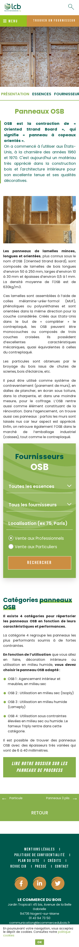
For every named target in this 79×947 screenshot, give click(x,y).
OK (39, 942)
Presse (41, 866)
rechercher (39, 562)
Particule (16, 798)
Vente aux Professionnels (36, 538)
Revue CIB (18, 866)
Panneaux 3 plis (58, 798)
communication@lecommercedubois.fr (39, 923)
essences (41, 94)
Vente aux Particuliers (32, 547)
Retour (39, 813)
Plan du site (28, 860)
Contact (62, 866)
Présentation (15, 94)
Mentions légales (39, 849)
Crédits (54, 860)
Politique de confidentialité (39, 855)
